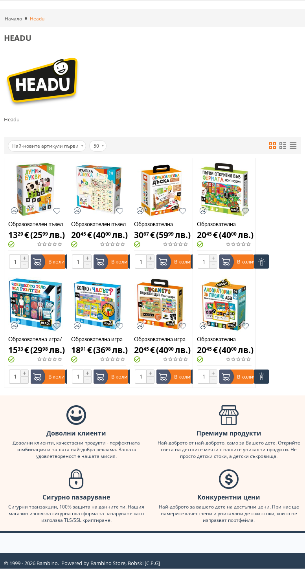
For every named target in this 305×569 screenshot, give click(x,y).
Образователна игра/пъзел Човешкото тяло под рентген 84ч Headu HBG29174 (35, 339)
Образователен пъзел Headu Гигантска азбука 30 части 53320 (98, 224)
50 (99, 146)
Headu (12, 119)
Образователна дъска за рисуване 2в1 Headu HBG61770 (157, 224)
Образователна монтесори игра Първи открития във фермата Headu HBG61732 (222, 224)
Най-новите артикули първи (47, 146)
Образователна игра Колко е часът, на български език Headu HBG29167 (97, 339)
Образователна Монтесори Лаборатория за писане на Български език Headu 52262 (223, 339)
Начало (13, 18)
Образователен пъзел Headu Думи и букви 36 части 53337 (35, 224)
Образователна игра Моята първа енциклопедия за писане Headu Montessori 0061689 (160, 339)
